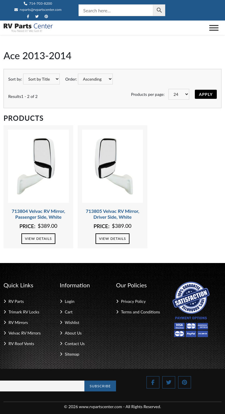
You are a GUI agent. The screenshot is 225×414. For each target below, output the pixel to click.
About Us (73, 332)
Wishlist (72, 322)
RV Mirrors (18, 322)
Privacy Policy (133, 301)
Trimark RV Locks (23, 311)
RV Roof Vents (21, 343)
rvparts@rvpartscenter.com (38, 9)
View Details (38, 238)
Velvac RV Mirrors (24, 332)
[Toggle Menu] (214, 27)
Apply (206, 94)
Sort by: (15, 79)
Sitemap (72, 354)
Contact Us (75, 343)
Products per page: (148, 94)
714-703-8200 (38, 3)
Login (69, 301)
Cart (68, 311)
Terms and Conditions (140, 311)
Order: (71, 79)
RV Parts (16, 301)
